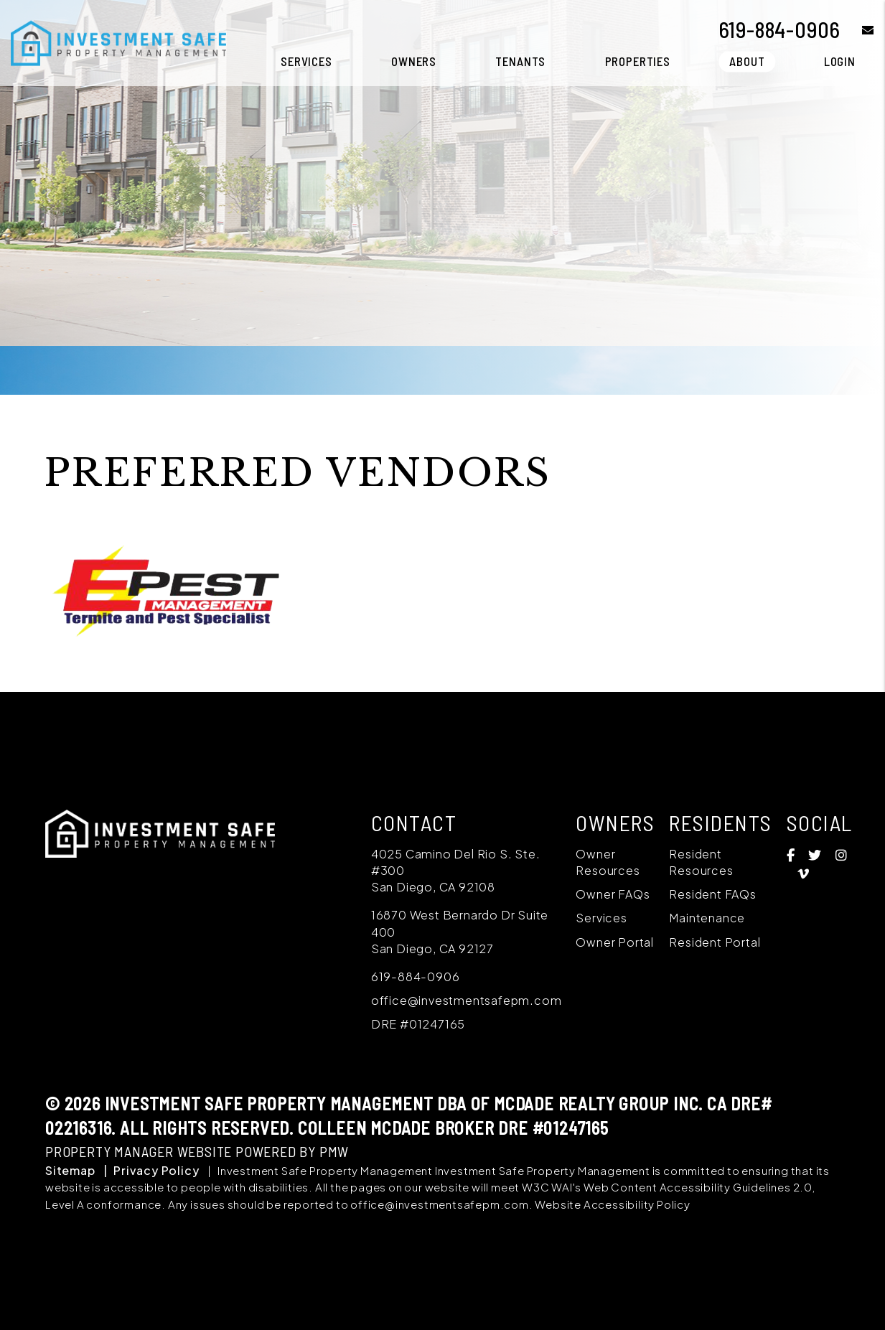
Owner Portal (615, 942)
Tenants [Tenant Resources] (520, 61)
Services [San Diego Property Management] (306, 61)
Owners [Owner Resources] (413, 61)
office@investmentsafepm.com (466, 1000)
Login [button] (840, 61)
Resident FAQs (712, 894)
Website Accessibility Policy (612, 1204)
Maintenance (707, 917)
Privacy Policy (156, 1170)
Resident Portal (714, 942)
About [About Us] (746, 61)
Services (601, 917)
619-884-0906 (779, 29)
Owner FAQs (613, 894)
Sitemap (70, 1170)
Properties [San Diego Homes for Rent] (638, 61)
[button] (857, 30)
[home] (118, 41)
